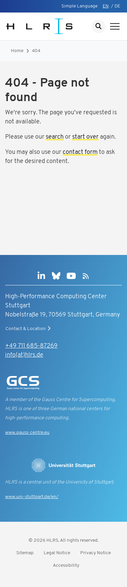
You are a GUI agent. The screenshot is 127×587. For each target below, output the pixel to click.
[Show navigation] (115, 26)
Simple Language (79, 6)
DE (117, 6)
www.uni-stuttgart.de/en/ (32, 496)
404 (36, 50)
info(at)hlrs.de (24, 355)
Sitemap (25, 553)
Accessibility (66, 565)
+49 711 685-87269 (31, 346)
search (55, 137)
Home (17, 50)
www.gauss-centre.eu (27, 432)
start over (85, 137)
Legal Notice (57, 553)
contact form (80, 152)
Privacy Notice (95, 553)
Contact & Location (28, 328)
